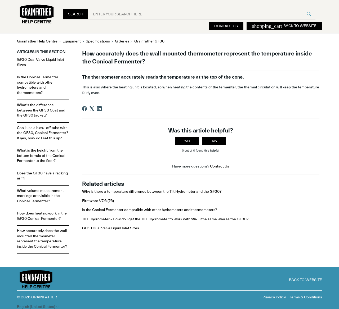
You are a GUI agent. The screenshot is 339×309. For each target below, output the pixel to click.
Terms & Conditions (306, 297)
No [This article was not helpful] (214, 141)
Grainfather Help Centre (37, 41)
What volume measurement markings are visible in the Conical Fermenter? (40, 195)
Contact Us (226, 26)
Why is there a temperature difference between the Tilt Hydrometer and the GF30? (151, 191)
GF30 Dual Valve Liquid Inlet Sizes (40, 62)
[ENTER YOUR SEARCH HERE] (201, 14)
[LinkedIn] (99, 108)
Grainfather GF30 (149, 41)
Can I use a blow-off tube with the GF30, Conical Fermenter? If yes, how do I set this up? (42, 133)
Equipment (72, 41)
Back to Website (284, 26)
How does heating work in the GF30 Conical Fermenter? (42, 216)
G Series (122, 41)
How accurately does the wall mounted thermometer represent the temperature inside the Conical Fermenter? (42, 238)
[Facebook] (84, 108)
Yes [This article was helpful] (187, 141)
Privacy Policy (274, 297)
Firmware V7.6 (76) (98, 201)
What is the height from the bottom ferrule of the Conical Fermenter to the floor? (41, 155)
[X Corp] (92, 108)
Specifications (98, 41)
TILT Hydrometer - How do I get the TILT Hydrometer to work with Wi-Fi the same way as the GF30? (165, 219)
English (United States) (38, 307)
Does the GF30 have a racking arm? (42, 176)
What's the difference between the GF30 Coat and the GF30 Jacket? (41, 110)
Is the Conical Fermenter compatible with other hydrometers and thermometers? (37, 85)
